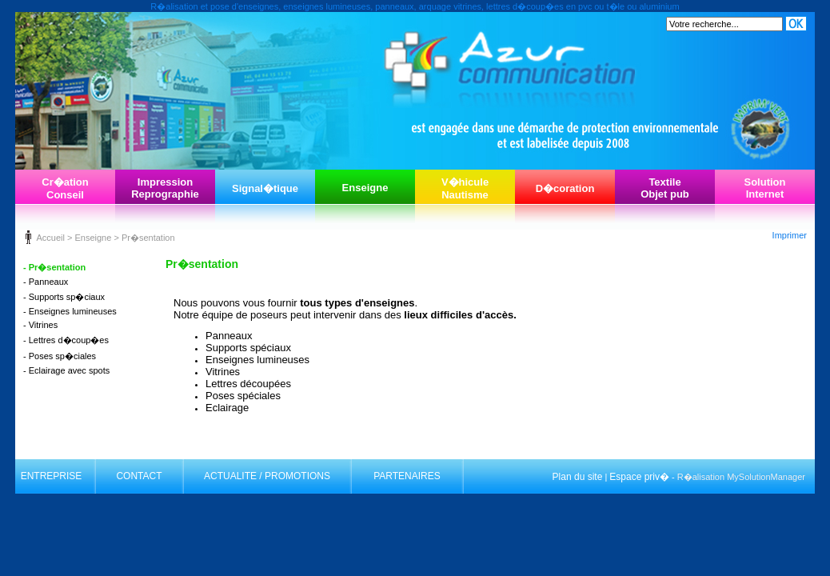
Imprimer (789, 235)
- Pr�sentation (54, 267)
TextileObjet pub (664, 188)
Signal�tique (265, 188)
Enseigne (365, 188)
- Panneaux (45, 281)
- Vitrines (40, 325)
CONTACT (139, 476)
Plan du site (578, 476)
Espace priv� (639, 476)
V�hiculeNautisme (465, 188)
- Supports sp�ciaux (64, 297)
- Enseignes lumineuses (70, 311)
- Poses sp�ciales (59, 356)
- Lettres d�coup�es (66, 340)
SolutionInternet (765, 188)
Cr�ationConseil (65, 188)
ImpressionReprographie (165, 188)
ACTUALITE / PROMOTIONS (267, 476)
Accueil (50, 237)
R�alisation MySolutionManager (741, 477)
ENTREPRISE (51, 476)
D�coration (565, 188)
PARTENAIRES (407, 476)
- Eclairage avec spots (66, 370)
